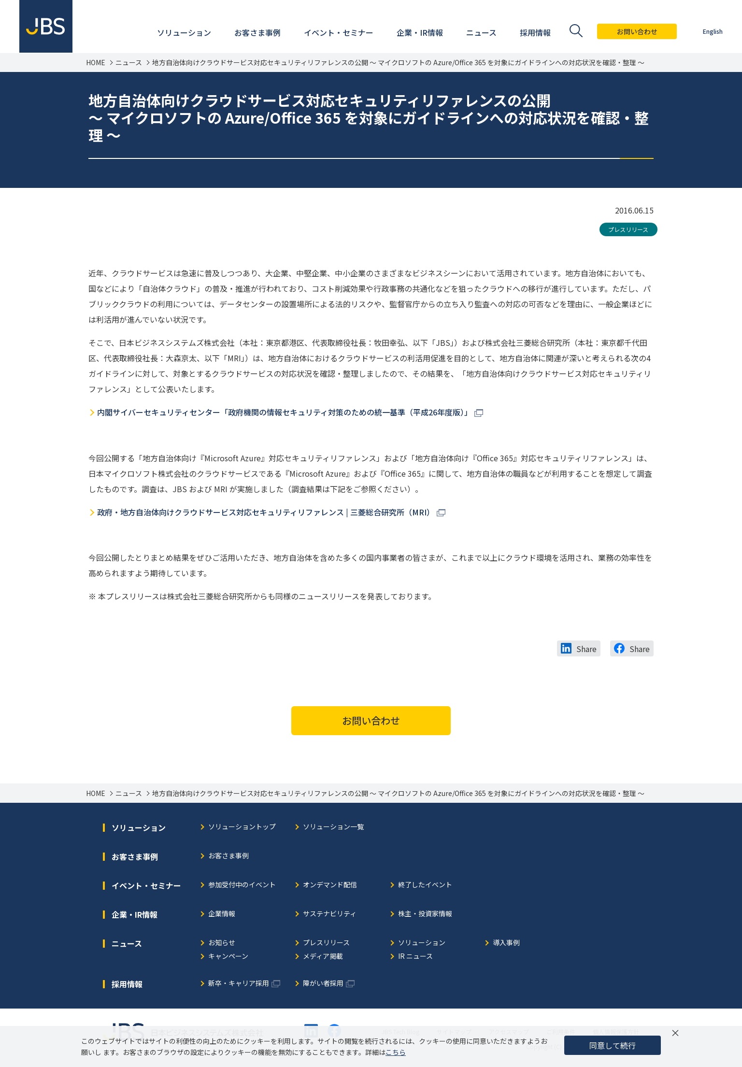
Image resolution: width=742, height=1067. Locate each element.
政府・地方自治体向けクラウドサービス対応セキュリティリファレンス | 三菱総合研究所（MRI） (265, 512)
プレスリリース (628, 229)
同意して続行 (612, 1045)
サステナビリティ (330, 914)
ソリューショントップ (242, 827)
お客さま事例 (228, 856)
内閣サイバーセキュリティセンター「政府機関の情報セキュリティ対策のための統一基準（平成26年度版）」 (284, 412)
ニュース (128, 62)
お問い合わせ (637, 31)
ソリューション (421, 943)
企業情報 (221, 914)
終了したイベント (425, 885)
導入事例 (506, 943)
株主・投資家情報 (425, 914)
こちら (395, 1052)
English (713, 31)
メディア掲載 (323, 957)
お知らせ (221, 943)
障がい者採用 (323, 984)
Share (586, 648)
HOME (95, 62)
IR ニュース (415, 957)
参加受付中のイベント (242, 885)
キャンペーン (228, 957)
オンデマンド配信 (330, 885)
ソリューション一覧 (333, 827)
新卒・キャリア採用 (238, 984)
